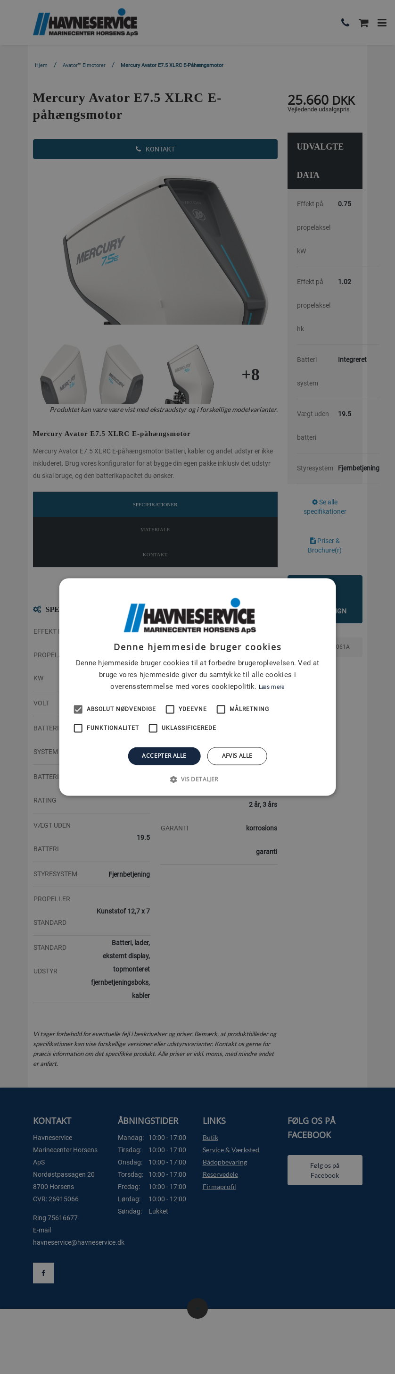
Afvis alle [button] (237, 756)
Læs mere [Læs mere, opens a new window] (271, 687)
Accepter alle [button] (164, 756)
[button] (197, 779)
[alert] (197, 687)
